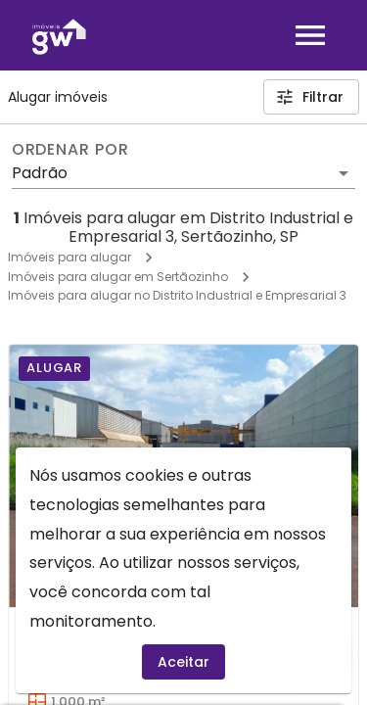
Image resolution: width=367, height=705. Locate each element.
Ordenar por (70, 150)
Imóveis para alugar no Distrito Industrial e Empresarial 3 (177, 295)
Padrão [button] (40, 173)
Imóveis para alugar (69, 257)
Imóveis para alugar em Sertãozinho (118, 276)
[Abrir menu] (310, 35)
